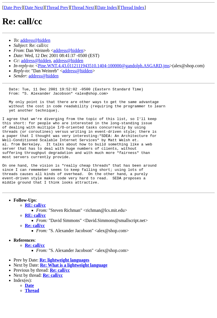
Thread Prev (57, 7)
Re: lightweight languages (64, 280)
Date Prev (13, 7)
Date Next (34, 7)
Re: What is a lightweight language (73, 285)
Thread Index (132, 7)
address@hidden (35, 40)
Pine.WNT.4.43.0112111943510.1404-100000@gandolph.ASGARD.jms (104, 65)
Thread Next (82, 7)
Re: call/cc (35, 245)
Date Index (107, 7)
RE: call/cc (35, 225)
